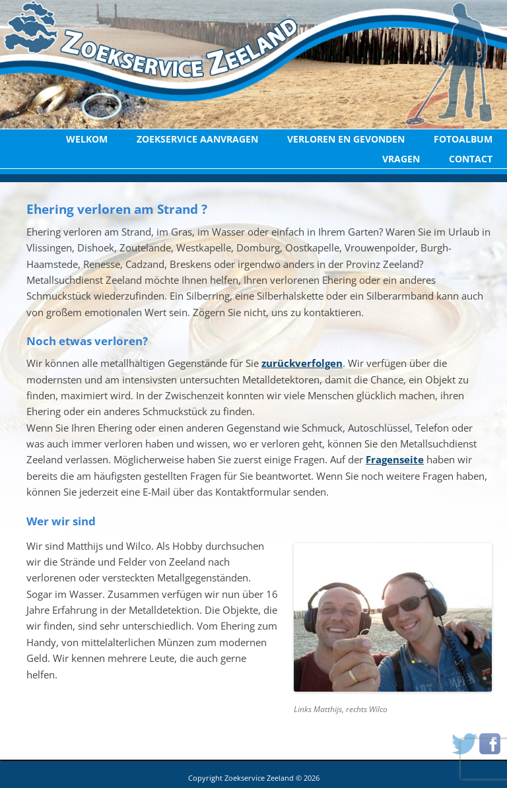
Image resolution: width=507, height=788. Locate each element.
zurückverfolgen (302, 363)
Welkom (87, 139)
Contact (470, 158)
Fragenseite (395, 459)
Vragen (401, 158)
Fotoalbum (463, 139)
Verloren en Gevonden (346, 139)
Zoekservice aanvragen (197, 139)
